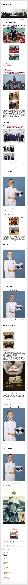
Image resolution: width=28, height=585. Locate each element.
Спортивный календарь (8, 65)
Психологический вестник (6, 574)
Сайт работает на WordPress (14, 582)
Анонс (4, 559)
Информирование (5, 562)
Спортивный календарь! (9, 22)
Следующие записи (22, 19)
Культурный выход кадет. (9, 325)
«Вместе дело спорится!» (6, 551)
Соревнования (5, 577)
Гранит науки (4, 561)
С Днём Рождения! (8, 171)
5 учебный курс (7, 4)
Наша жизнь (4, 566)
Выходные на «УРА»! (8, 214)
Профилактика (5, 573)
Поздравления (5, 571)
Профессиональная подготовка (7, 572)
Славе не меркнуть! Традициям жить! (8, 576)
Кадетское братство (5, 563)
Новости (6, 117)
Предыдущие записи (6, 19)
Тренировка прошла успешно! (7, 549)
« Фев (7, 546)
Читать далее (22, 116)
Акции (4, 558)
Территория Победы (7, 399)
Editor (11, 23)
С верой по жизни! (8, 69)
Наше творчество (5, 567)
